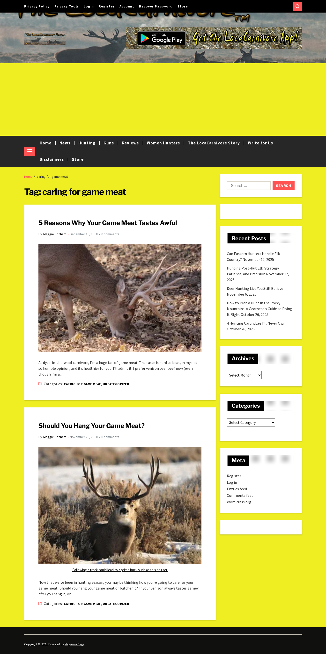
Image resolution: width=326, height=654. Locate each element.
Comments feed (240, 495)
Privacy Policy (37, 6)
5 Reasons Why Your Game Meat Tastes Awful (107, 223)
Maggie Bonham (54, 234)
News (64, 143)
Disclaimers (52, 159)
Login (89, 6)
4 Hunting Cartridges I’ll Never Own (256, 323)
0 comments (110, 234)
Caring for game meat (82, 384)
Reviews (130, 143)
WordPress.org (239, 501)
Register (107, 6)
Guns (109, 143)
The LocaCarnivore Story (214, 143)
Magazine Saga (74, 644)
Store (183, 6)
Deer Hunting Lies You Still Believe (255, 288)
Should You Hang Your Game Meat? (91, 425)
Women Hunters (163, 143)
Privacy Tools (66, 6)
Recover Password (156, 6)
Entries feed (237, 488)
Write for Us (260, 143)
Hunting (87, 143)
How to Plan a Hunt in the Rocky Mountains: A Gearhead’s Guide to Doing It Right (259, 308)
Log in (232, 482)
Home (46, 143)
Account (126, 6)
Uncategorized (116, 384)
